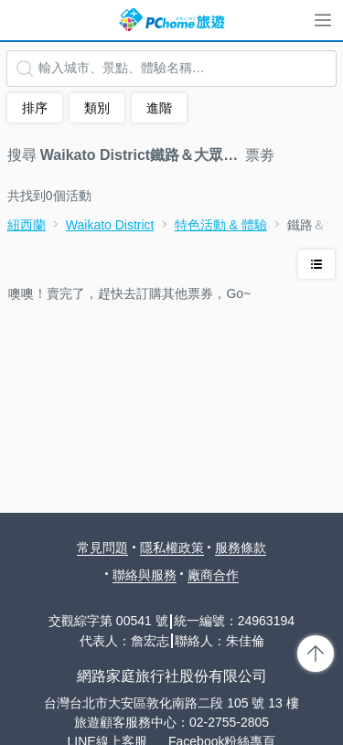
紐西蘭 (26, 225)
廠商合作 (213, 575)
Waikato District (110, 225)
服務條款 (240, 547)
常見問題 (102, 547)
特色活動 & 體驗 (221, 225)
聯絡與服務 (145, 575)
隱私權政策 (172, 547)
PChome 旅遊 (172, 20)
